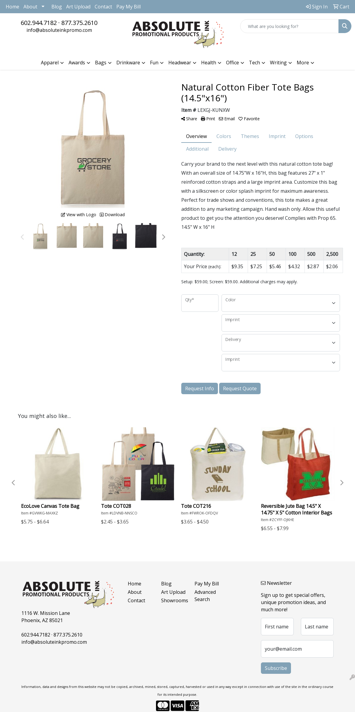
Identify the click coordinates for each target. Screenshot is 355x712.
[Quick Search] (289, 26)
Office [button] (232, 62)
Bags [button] (100, 62)
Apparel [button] (50, 62)
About (30, 6)
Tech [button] (254, 62)
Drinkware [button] (128, 62)
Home (12, 6)
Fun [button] (154, 62)
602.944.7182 (39, 23)
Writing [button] (278, 62)
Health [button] (208, 62)
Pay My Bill (128, 6)
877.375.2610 (79, 23)
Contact (103, 6)
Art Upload (78, 6)
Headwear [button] (179, 62)
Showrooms (174, 600)
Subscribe (276, 668)
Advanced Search (205, 596)
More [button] (303, 62)
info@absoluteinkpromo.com (59, 30)
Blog (56, 6)
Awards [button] (77, 62)
